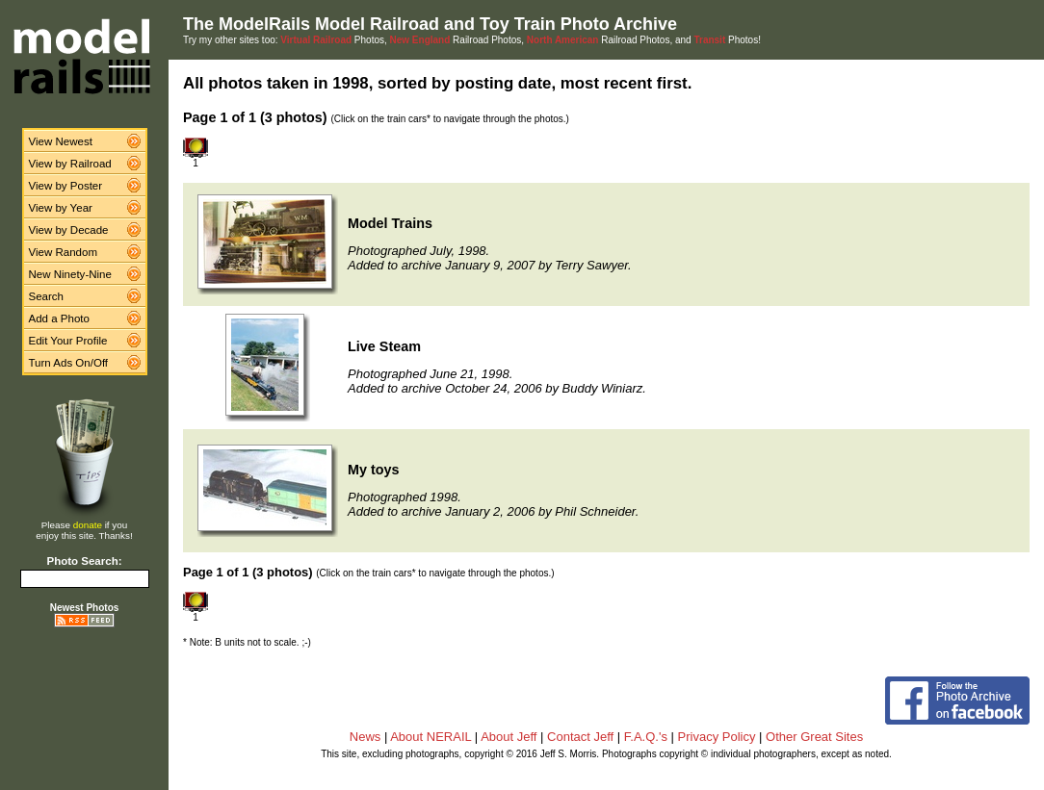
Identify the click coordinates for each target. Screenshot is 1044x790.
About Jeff (508, 736)
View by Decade (69, 230)
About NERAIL (430, 736)
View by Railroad (70, 163)
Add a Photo (59, 318)
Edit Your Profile (68, 340)
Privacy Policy (717, 736)
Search (47, 296)
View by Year (60, 208)
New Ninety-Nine (70, 274)
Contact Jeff (580, 736)
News (365, 736)
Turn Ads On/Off (69, 363)
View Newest (60, 141)
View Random (63, 252)
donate (87, 525)
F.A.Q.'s (645, 736)
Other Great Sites (814, 736)
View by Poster (66, 185)
